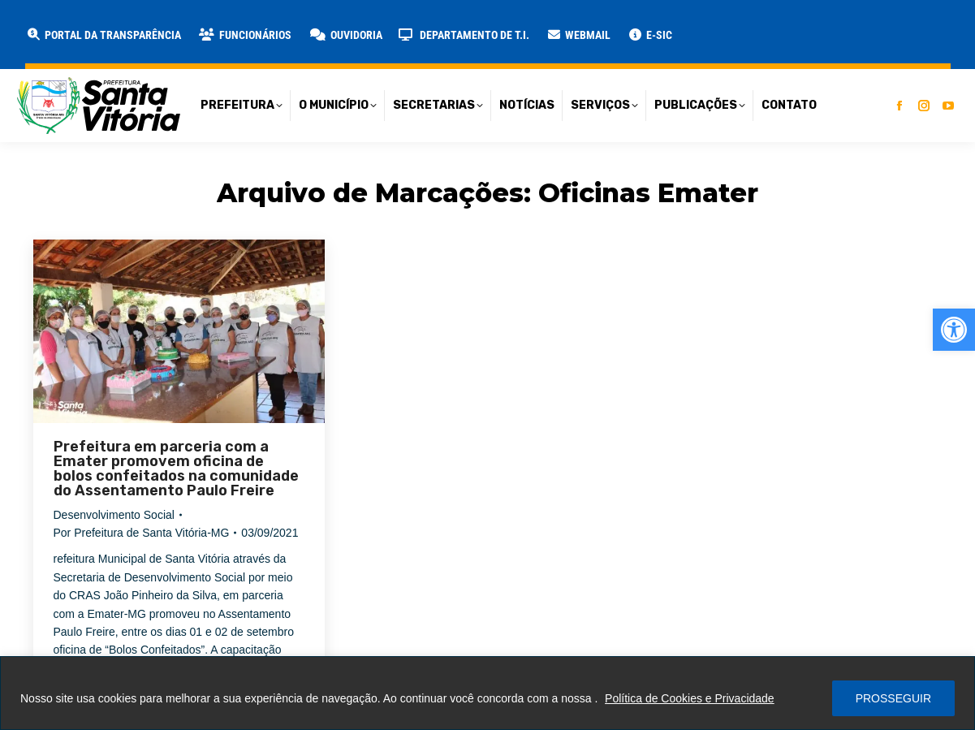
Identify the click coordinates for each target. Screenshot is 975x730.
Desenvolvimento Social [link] (114, 514)
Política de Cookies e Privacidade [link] (689, 698)
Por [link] (142, 532)
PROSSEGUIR (893, 698)
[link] (954, 330)
